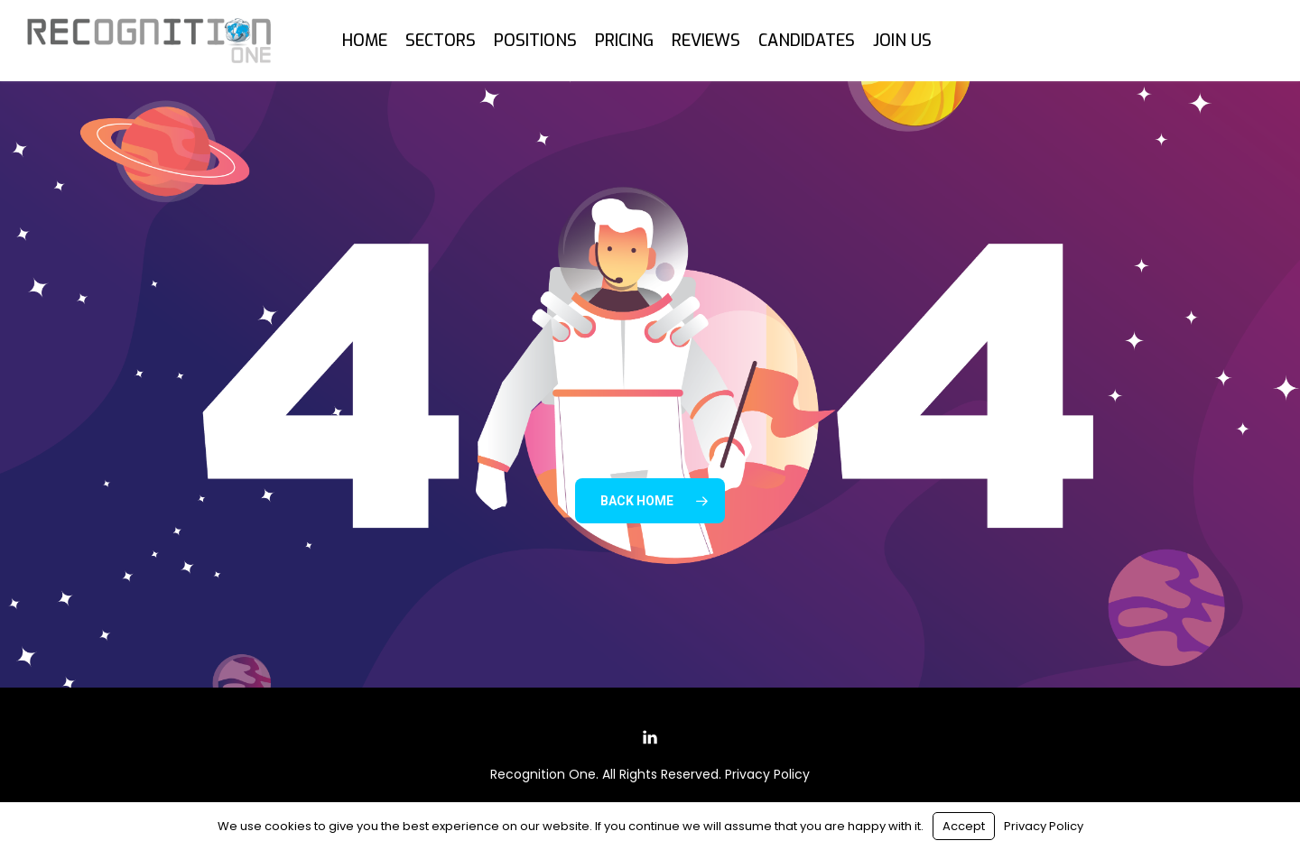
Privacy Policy (767, 774)
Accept (963, 826)
